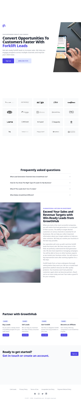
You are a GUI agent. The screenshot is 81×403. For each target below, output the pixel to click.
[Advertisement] (40, 11)
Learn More (5, 335)
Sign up (8, 61)
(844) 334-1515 (23, 61)
